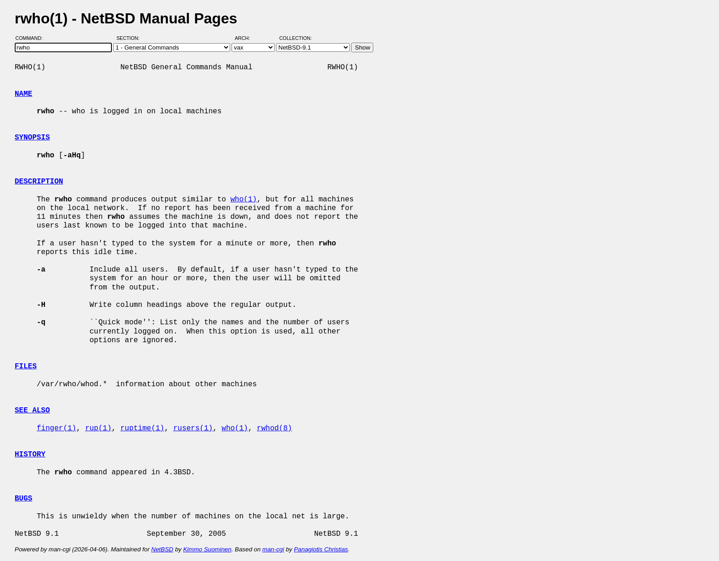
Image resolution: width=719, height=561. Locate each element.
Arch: (246, 38)
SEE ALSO (32, 410)
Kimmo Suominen (207, 549)
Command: (32, 38)
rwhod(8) (274, 428)
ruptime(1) (142, 428)
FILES (26, 366)
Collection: (295, 38)
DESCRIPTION (39, 182)
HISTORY (30, 455)
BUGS (23, 499)
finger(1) (56, 428)
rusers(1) (193, 428)
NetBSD (162, 549)
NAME (23, 94)
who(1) (243, 199)
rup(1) (98, 428)
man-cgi (273, 549)
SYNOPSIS (32, 138)
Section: (130, 38)
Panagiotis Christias (321, 549)
